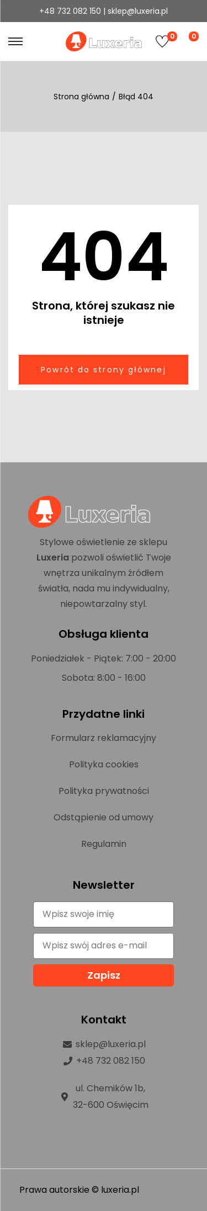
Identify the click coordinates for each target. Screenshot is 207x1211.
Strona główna (81, 96)
